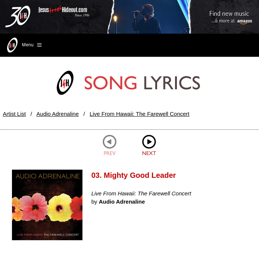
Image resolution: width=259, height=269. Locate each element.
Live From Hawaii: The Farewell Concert (139, 114)
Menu (24, 45)
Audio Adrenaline (58, 114)
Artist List (14, 114)
